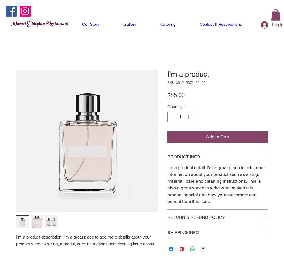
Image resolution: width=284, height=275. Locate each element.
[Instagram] (25, 11)
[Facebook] (11, 11)
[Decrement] (171, 117)
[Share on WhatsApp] (192, 249)
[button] (276, 15)
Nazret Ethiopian (28, 24)
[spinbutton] (180, 117)
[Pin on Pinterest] (181, 249)
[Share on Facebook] (171, 249)
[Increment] (189, 117)
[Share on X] (203, 249)
